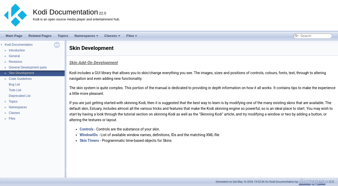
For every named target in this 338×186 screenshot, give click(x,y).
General (14, 56)
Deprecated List (20, 96)
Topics (63, 36)
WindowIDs (89, 135)
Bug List (14, 84)
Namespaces (86, 36)
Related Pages (39, 36)
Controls (86, 129)
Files (131, 36)
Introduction (17, 50)
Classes (112, 36)
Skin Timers (89, 140)
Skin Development (21, 73)
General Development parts (28, 67)
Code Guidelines (20, 79)
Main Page (14, 36)
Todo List (15, 90)
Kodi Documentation (19, 45)
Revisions (15, 62)
